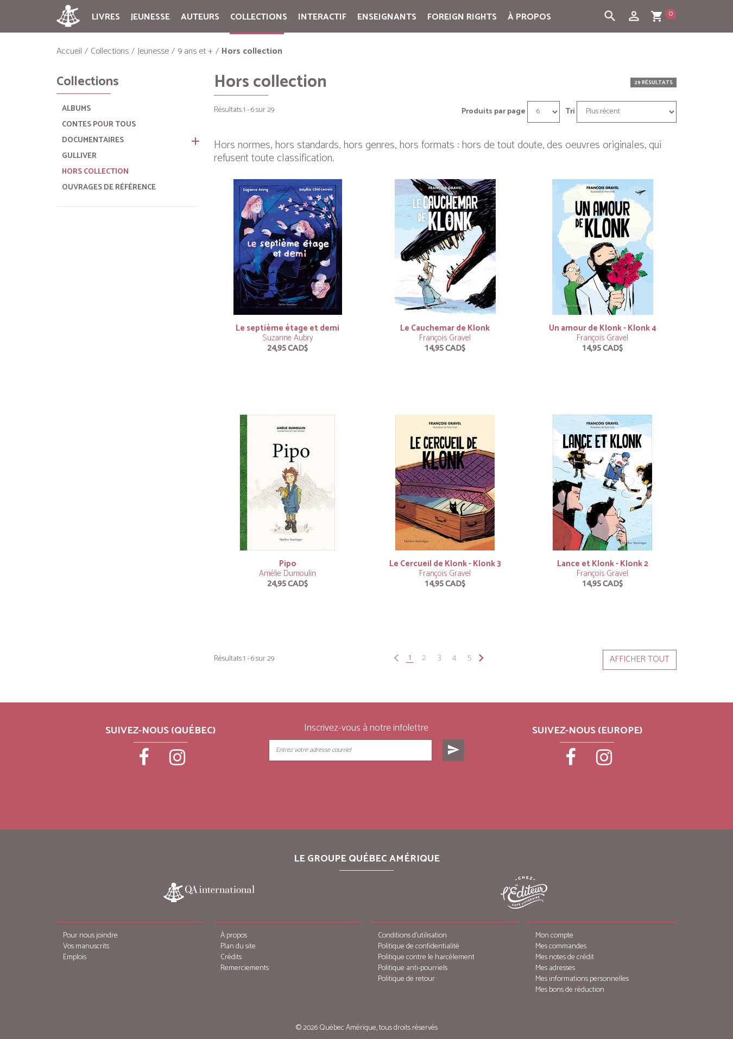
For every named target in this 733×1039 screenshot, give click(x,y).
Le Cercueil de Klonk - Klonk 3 (445, 564)
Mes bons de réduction (569, 990)
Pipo (287, 564)
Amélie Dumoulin (287, 573)
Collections (258, 17)
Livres (106, 17)
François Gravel (445, 338)
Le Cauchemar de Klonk (445, 328)
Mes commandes (560, 946)
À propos (529, 17)
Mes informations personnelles (582, 979)
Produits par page (494, 111)
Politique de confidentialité (418, 946)
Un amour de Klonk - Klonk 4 (602, 328)
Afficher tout (639, 659)
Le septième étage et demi (287, 328)
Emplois (74, 957)
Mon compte (554, 935)
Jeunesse (150, 17)
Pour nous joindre (90, 935)
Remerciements (244, 968)
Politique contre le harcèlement (426, 957)
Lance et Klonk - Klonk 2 (602, 564)
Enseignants (386, 17)
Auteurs (200, 17)
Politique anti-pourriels (412, 968)
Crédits (231, 957)
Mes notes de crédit (564, 957)
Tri (570, 111)
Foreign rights (462, 17)
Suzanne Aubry (287, 338)
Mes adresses (555, 968)
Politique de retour (406, 979)
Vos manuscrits (86, 946)
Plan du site (238, 946)
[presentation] (367, 788)
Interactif (322, 17)
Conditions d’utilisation (412, 935)
